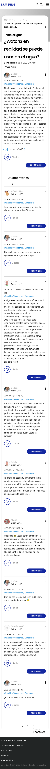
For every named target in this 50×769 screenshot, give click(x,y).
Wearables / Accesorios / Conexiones (19, 84)
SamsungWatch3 (16, 149)
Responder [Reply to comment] (36, 226)
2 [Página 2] (16, 183)
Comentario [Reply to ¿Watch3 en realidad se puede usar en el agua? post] (36, 165)
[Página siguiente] (22, 183)
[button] (41, 75)
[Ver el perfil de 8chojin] (14, 281)
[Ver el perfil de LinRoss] (14, 74)
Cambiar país (8, 760)
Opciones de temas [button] (41, 27)
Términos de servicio (12, 745)
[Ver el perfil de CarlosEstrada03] (17, 626)
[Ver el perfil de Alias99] (14, 520)
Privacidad (6, 750)
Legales (5, 755)
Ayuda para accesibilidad (14, 740)
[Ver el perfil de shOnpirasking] (17, 191)
